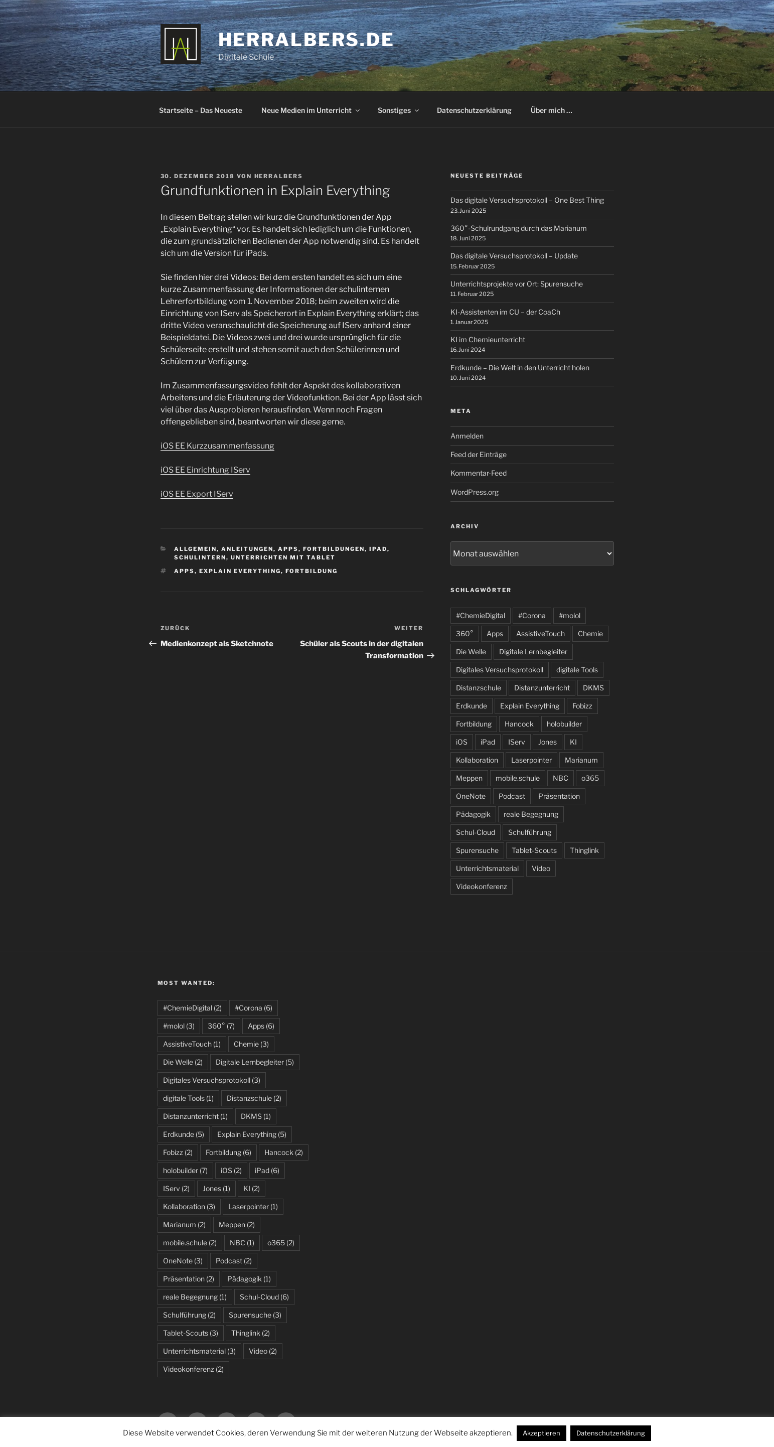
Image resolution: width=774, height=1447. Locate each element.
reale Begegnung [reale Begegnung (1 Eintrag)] (195, 1296)
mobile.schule (518, 778)
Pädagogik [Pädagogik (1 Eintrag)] (249, 1278)
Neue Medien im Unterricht (311, 110)
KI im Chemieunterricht (487, 339)
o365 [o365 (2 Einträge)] (280, 1242)
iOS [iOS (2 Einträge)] (231, 1170)
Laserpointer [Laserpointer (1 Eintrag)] (253, 1206)
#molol (569, 615)
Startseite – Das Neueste (200, 110)
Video (541, 868)
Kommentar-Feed (478, 473)
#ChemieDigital (480, 615)
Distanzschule (478, 687)
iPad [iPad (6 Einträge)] (267, 1170)
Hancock (519, 723)
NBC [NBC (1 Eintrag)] (242, 1242)
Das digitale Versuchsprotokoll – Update (514, 255)
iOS (462, 742)
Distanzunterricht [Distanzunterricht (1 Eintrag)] (195, 1116)
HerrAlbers (278, 176)
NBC (560, 778)
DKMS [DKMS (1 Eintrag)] (256, 1116)
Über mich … (551, 110)
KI (573, 742)
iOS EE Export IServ (197, 494)
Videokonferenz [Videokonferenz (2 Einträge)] (193, 1369)
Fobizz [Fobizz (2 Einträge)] (178, 1152)
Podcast (512, 796)
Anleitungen (247, 548)
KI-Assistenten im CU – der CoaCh (505, 312)
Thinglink (584, 850)
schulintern (200, 557)
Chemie (590, 633)
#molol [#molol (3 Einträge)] (179, 1026)
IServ (516, 742)
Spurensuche (477, 850)
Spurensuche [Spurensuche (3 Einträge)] (255, 1315)
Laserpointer (531, 760)
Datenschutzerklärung (474, 110)
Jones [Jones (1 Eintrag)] (216, 1188)
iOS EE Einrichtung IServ (205, 470)
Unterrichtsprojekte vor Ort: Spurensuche (516, 283)
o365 (590, 778)
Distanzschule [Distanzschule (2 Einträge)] (254, 1098)
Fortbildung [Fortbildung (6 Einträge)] (228, 1152)
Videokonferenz (481, 886)
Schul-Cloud (475, 832)
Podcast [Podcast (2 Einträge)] (234, 1260)
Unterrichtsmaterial (487, 868)
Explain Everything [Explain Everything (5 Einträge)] (251, 1134)
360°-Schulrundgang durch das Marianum (518, 228)
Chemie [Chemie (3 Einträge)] (251, 1044)
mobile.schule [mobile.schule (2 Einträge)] (190, 1242)
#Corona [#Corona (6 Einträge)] (253, 1007)
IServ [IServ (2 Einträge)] (176, 1188)
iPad (378, 548)
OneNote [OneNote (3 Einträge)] (183, 1260)
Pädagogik (473, 814)
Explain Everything (240, 570)
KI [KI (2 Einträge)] (251, 1188)
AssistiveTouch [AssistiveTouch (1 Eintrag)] (192, 1044)
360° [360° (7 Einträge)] (221, 1026)
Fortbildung (311, 570)
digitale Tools (577, 669)
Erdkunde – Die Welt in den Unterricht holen (519, 367)
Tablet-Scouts (534, 850)
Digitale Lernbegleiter (533, 651)
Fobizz (582, 705)
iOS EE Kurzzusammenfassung (217, 446)
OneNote (471, 796)
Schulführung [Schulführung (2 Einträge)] (189, 1315)
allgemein (195, 548)
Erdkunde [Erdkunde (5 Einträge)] (183, 1134)
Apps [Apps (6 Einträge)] (261, 1026)
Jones (547, 742)
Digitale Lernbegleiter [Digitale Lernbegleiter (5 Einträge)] (255, 1062)
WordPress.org (474, 492)
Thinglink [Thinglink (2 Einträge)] (250, 1333)
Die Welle (471, 651)
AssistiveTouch (540, 633)
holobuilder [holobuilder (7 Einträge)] (185, 1170)
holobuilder (564, 723)
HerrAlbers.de (306, 40)
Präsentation (559, 796)
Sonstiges (399, 110)
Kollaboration (477, 760)
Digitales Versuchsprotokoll (499, 669)
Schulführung (529, 832)
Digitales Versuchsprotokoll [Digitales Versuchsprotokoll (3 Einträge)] (211, 1080)
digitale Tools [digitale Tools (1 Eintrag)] (188, 1098)
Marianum (581, 760)
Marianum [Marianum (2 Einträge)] (184, 1224)
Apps (288, 548)
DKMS (593, 687)
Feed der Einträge (478, 454)
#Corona (532, 615)
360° (465, 633)
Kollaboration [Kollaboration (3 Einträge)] (189, 1206)
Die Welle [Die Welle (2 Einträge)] (183, 1062)
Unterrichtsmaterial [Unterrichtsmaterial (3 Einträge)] (199, 1351)
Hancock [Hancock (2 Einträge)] (283, 1152)
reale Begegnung (531, 814)
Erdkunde (471, 705)
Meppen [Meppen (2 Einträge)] (237, 1224)
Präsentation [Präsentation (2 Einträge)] (188, 1278)
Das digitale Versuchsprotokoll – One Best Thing (527, 200)
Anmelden (467, 435)
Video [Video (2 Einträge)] (263, 1351)
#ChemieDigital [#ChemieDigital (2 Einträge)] (192, 1007)
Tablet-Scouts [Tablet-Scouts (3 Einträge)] (190, 1333)
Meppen (469, 778)
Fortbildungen (334, 548)
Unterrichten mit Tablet (283, 557)
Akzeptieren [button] (541, 1433)
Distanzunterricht (542, 687)
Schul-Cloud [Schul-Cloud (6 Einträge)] (264, 1296)
